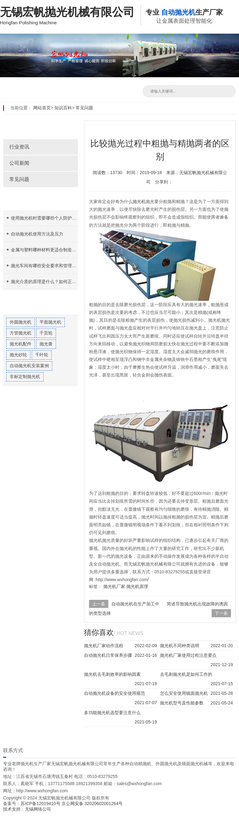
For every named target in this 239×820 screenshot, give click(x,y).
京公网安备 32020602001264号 (92, 803)
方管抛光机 (20, 332)
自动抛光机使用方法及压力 (37, 233)
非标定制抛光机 (25, 376)
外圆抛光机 (20, 322)
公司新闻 (19, 163)
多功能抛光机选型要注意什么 (112, 712)
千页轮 (46, 332)
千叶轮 (41, 354)
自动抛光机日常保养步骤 (108, 655)
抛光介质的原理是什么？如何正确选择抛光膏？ (56, 281)
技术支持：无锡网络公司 (27, 809)
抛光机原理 (137, 586)
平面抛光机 (50, 322)
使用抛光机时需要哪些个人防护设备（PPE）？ (56, 218)
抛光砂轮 (18, 354)
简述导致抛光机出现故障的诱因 (197, 603)
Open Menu (233, 9)
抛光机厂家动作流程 (103, 645)
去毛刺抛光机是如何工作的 (186, 674)
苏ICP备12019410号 (41, 803)
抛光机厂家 (114, 586)
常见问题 (84, 107)
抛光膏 (46, 343)
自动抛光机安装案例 (29, 365)
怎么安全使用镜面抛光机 (184, 693)
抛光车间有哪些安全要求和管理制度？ (48, 265)
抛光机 (139, 201)
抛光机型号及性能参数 (182, 702)
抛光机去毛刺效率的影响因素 (112, 674)
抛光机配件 (20, 343)
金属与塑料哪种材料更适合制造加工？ (48, 249)
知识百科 (63, 107)
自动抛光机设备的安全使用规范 (114, 693)
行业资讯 (19, 146)
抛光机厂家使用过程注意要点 (188, 655)
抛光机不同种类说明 (179, 645)
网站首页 (42, 107)
